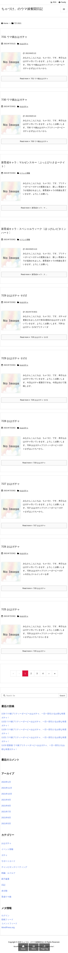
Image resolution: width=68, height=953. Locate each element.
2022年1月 (6, 782)
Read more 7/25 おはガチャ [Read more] (34, 651)
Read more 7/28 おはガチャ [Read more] (34, 463)
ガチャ (4, 855)
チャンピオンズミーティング (14, 867)
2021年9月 (6, 800)
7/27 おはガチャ (10, 483)
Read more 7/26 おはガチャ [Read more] (34, 588)
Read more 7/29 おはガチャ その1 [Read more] (34, 400)
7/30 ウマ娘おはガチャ (14, 99)
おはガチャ (24, 44)
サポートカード (8, 861)
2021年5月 (6, 823)
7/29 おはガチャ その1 (14, 358)
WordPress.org (8, 927)
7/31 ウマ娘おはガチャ (14, 36)
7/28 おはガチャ (10, 421)
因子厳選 (5, 879)
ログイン (5, 915)
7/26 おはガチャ (10, 546)
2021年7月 (6, 811)
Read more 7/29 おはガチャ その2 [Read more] (34, 337)
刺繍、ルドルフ (8, 873)
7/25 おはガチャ (10, 609)
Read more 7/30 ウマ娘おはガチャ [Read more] (34, 141)
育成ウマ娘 (6, 897)
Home (5, 23)
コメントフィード (9, 923)
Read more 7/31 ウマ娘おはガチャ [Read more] (34, 79)
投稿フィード (7, 919)
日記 (3, 885)
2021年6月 (6, 817)
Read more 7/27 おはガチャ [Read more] (34, 526)
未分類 (4, 891)
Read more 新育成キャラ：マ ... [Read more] (34, 208)
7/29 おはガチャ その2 (14, 295)
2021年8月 (6, 806)
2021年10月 (6, 794)
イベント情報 (25, 173)
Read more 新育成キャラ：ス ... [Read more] (34, 274)
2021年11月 (6, 788)
